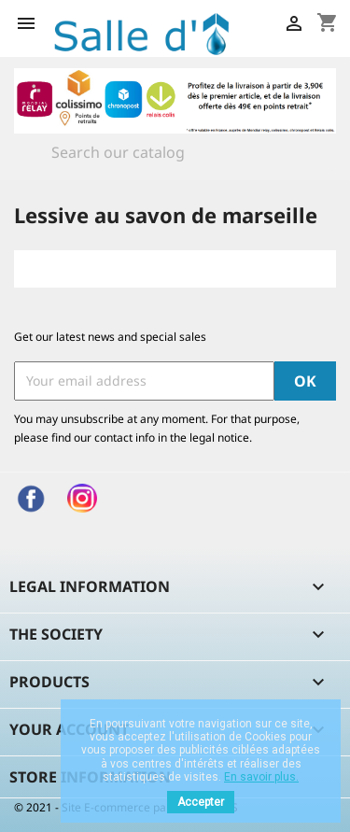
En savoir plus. (261, 776)
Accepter (200, 802)
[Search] (175, 152)
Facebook (31, 499)
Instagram (82, 499)
